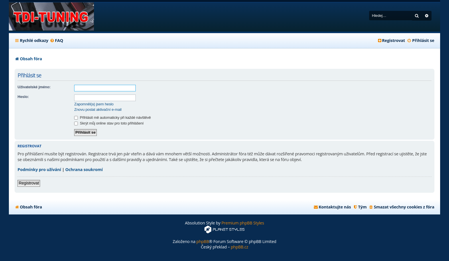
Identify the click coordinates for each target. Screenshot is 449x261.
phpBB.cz (239, 247)
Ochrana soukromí (84, 169)
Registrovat (29, 183)
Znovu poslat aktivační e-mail (97, 109)
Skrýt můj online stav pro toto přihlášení (108, 123)
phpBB (202, 241)
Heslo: (23, 97)
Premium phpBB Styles (242, 223)
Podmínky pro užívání (39, 169)
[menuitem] (56, 40)
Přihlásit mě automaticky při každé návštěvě (112, 117)
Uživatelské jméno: (33, 87)
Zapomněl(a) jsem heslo (93, 104)
